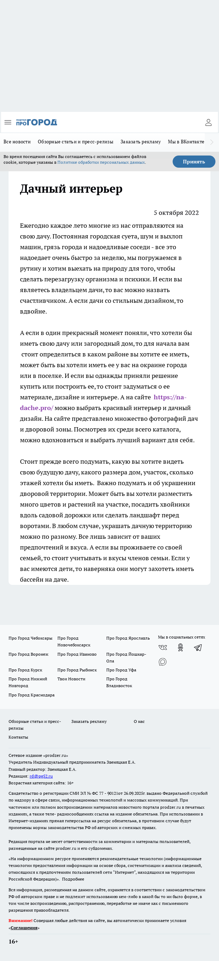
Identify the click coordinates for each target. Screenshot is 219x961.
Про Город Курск (25, 669)
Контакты (18, 737)
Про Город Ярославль (128, 638)
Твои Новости (71, 678)
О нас (139, 721)
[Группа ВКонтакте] (163, 647)
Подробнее (73, 879)
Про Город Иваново (77, 654)
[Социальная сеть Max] (163, 662)
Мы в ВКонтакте (186, 141)
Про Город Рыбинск (77, 669)
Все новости (17, 141)
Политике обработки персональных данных (101, 162)
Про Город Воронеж (29, 654)
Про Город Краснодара (32, 695)
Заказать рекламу (141, 141)
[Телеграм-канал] (198, 647)
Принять (194, 161)
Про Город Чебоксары (30, 638)
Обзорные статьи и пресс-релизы (75, 141)
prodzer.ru (170, 807)
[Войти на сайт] (208, 122)
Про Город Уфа (121, 669)
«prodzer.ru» (55, 755)
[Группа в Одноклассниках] (180, 647)
